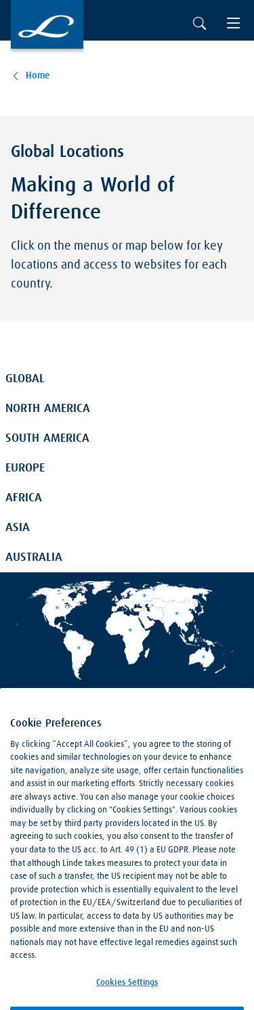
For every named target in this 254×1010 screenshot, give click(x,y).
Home (38, 76)
